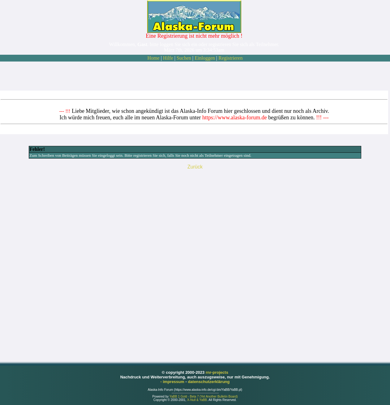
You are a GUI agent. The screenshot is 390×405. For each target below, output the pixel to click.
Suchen (184, 58)
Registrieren (230, 58)
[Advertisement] (194, 76)
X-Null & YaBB (197, 400)
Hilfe (168, 58)
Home (154, 58)
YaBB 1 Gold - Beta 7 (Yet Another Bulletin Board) (203, 396)
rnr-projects (217, 372)
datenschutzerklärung (208, 381)
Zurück (195, 166)
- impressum (173, 381)
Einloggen (205, 58)
